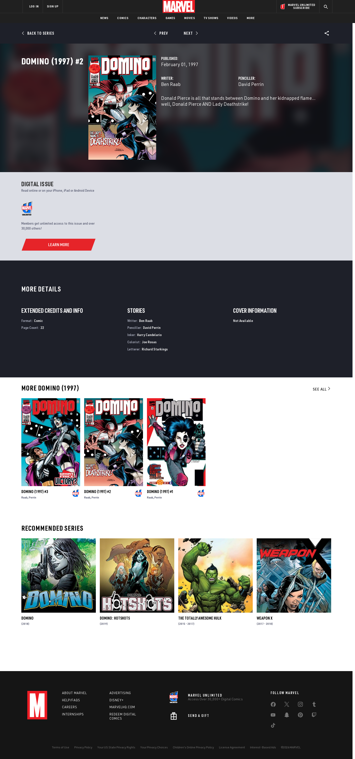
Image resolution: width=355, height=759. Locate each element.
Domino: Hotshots (115, 647)
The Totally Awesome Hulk (199, 647)
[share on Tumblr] (314, 705)
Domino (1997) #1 (160, 521)
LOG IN (34, 6)
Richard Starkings (155, 378)
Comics (122, 18)
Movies (189, 18)
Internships (73, 714)
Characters (147, 18)
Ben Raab (124, 106)
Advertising (120, 693)
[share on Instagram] (300, 705)
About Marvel (74, 693)
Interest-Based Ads (263, 747)
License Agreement (232, 747)
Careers (69, 707)
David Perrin (227, 106)
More (251, 18)
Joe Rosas (149, 371)
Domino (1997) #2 (97, 521)
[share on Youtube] (273, 715)
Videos (232, 18)
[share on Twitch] (314, 715)
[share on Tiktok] (273, 726)
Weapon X (264, 647)
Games (170, 18)
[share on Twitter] (286, 705)
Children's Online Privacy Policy (193, 747)
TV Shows (211, 18)
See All (322, 418)
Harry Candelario (149, 364)
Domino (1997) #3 (34, 521)
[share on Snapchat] (286, 715)
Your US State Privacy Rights (116, 747)
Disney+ (116, 700)
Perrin (32, 527)
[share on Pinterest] (300, 715)
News (104, 18)
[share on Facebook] (273, 705)
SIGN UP (52, 6)
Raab (24, 527)
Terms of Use (60, 747)
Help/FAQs (71, 700)
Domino (27, 647)
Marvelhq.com (122, 707)
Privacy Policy (83, 747)
